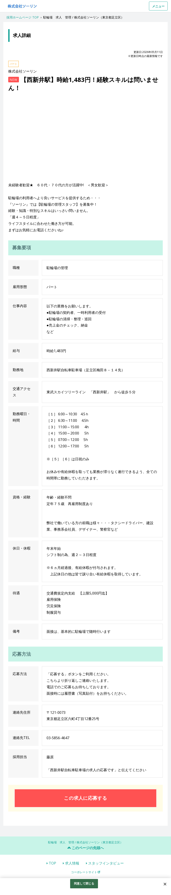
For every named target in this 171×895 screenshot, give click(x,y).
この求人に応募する (85, 798)
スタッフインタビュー (106, 863)
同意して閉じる (84, 883)
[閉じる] (165, 884)
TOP (52, 863)
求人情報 (72, 863)
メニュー (158, 6)
